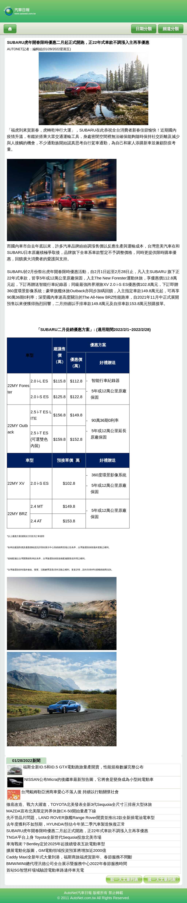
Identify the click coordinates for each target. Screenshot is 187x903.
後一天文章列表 (162, 879)
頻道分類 (171, 28)
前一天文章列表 (124, 879)
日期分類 (144, 28)
